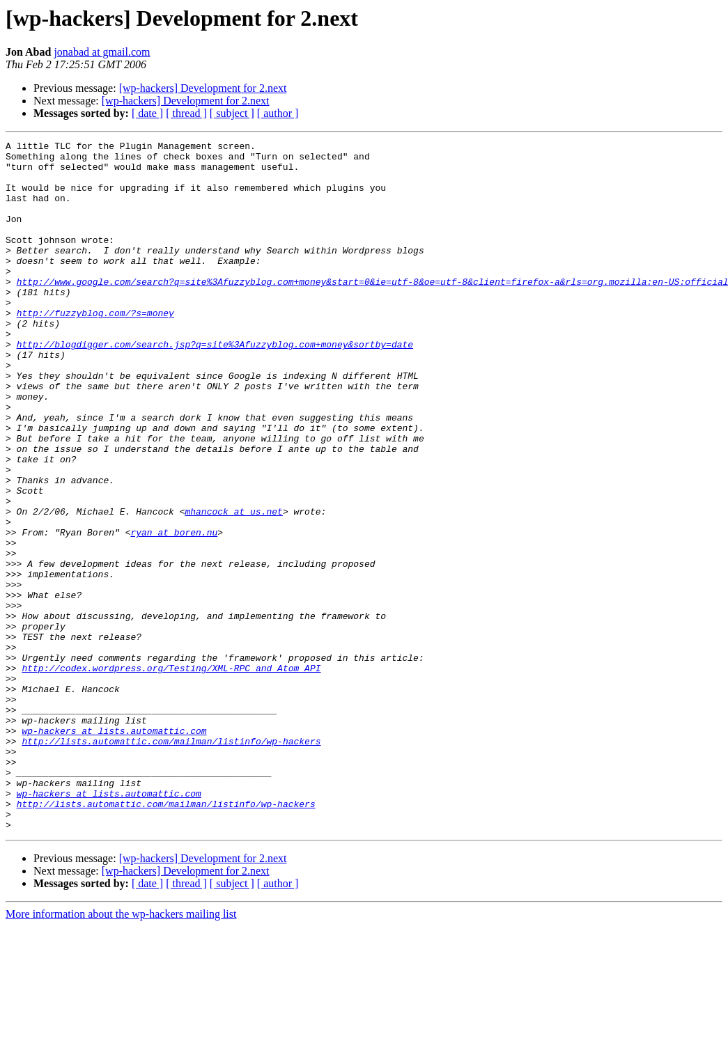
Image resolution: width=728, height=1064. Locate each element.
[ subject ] (232, 113)
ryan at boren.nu (173, 611)
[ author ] (278, 113)
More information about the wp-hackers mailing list (121, 1052)
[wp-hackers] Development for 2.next (203, 88)
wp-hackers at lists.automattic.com (114, 849)
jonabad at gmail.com (102, 52)
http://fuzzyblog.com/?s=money (95, 348)
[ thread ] (186, 113)
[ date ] (147, 113)
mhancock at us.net (233, 586)
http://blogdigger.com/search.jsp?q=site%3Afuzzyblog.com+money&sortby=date (215, 386)
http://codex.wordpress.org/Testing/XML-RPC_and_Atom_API (171, 774)
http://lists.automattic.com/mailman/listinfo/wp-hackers (171, 862)
